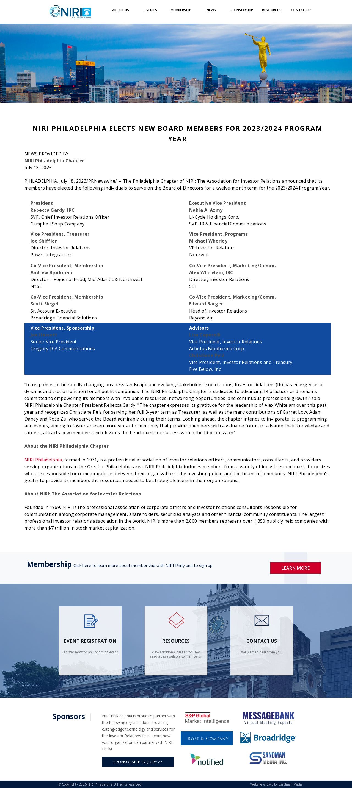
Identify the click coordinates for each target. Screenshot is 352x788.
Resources (176, 641)
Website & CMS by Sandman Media (276, 784)
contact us (261, 641)
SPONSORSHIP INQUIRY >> (138, 761)
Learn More (296, 568)
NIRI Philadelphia (43, 460)
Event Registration (90, 641)
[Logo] (70, 12)
